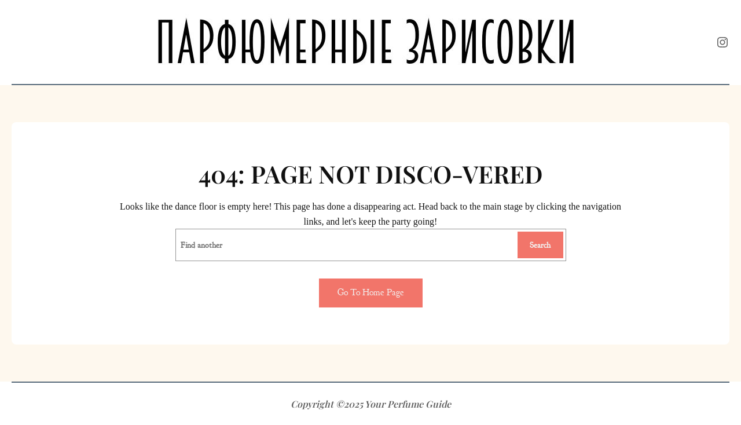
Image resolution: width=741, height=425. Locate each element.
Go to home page (371, 292)
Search (540, 245)
